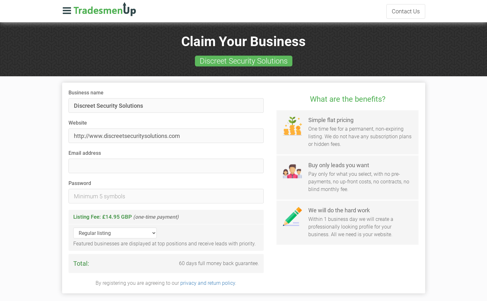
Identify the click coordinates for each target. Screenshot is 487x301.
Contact (406, 11)
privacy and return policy (207, 283)
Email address (84, 153)
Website (77, 123)
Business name (86, 93)
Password (79, 183)
